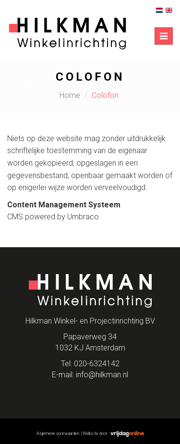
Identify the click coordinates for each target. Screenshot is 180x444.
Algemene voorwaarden (57, 433)
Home (70, 95)
